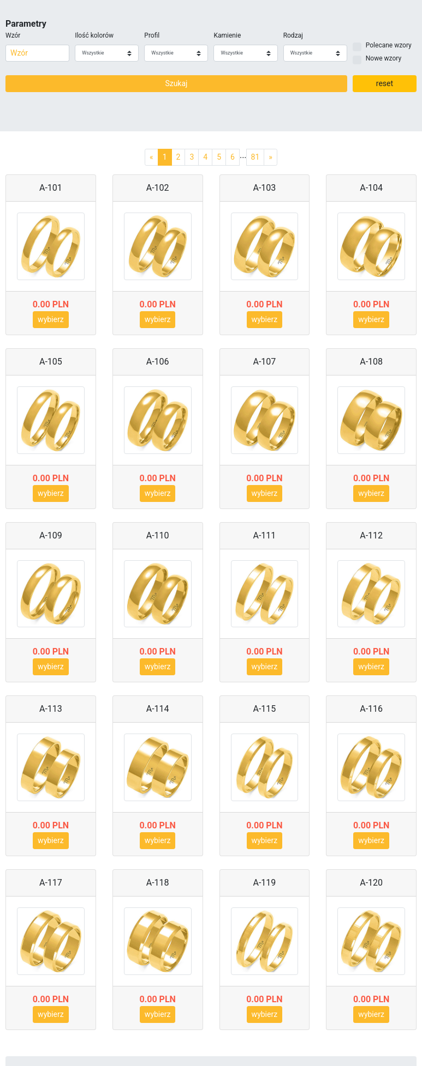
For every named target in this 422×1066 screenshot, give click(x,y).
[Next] (270, 157)
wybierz (51, 319)
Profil (151, 35)
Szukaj (176, 83)
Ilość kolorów (94, 35)
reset (384, 83)
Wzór (12, 35)
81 (255, 157)
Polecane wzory (389, 45)
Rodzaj (293, 35)
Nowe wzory (383, 58)
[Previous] (151, 157)
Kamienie (227, 35)
